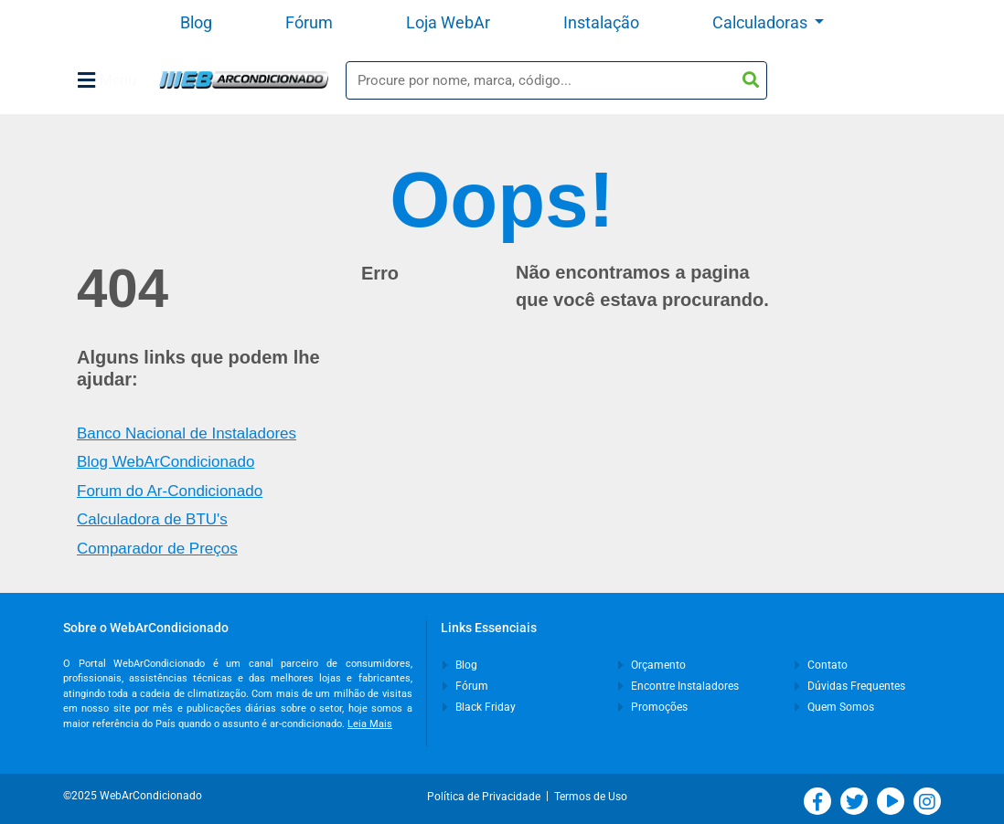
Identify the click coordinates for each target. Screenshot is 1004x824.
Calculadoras (761, 22)
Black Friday (479, 707)
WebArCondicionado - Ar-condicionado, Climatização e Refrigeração (243, 80)
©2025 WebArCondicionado (132, 795)
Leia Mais (369, 724)
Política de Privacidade (486, 796)
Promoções (653, 707)
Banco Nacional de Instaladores (186, 433)
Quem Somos (834, 707)
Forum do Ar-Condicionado (169, 491)
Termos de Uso (590, 796)
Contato (821, 665)
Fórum (309, 22)
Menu (107, 80)
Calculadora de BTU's (152, 519)
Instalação (601, 22)
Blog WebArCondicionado (165, 461)
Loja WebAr (448, 22)
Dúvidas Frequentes (850, 686)
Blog (196, 22)
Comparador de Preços (157, 548)
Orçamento (652, 665)
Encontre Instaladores (678, 686)
